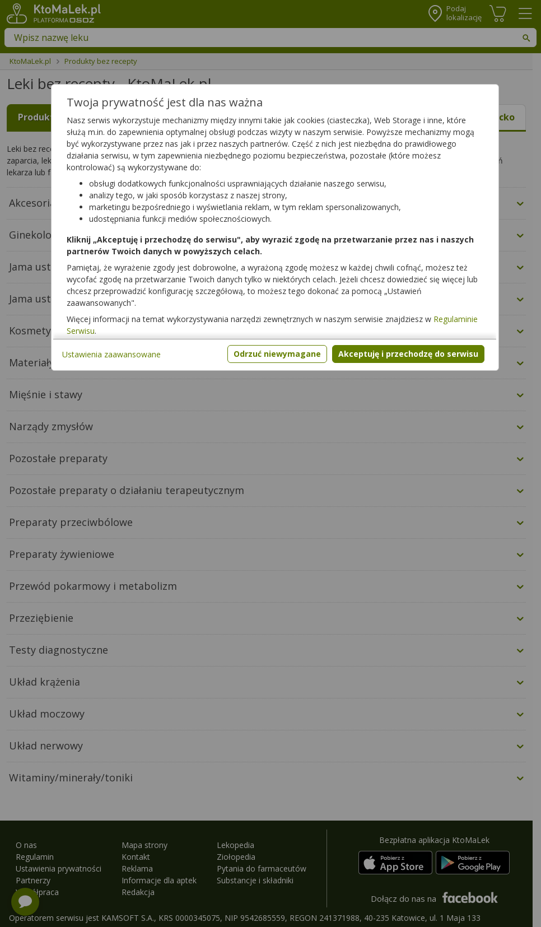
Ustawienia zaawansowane (111, 354)
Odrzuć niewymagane (277, 353)
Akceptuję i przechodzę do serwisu (408, 353)
